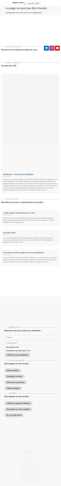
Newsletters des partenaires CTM (18, 350)
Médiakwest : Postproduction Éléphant (18, 174)
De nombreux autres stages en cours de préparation (23, 253)
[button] (59, 2)
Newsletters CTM (12, 347)
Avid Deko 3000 (9, 233)
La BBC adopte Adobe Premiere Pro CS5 (19, 213)
